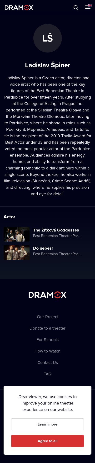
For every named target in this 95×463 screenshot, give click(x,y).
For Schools (47, 339)
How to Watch (47, 351)
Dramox (19, 7)
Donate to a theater (47, 328)
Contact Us (47, 362)
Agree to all (47, 441)
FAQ (48, 374)
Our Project (47, 317)
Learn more (47, 424)
